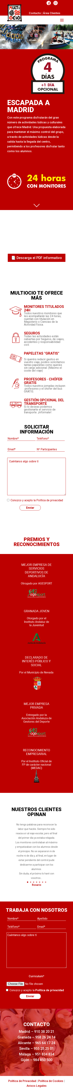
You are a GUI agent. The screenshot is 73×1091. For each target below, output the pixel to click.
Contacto (35, 13)
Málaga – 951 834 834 (36, 1054)
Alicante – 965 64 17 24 (36, 1043)
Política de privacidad (49, 500)
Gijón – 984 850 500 (36, 1060)
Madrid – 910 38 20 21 (36, 1031)
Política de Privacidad (22, 1081)
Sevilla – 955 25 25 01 (36, 1048)
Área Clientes (51, 13)
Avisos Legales (37, 1085)
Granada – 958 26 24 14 (36, 1037)
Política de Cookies (50, 1081)
